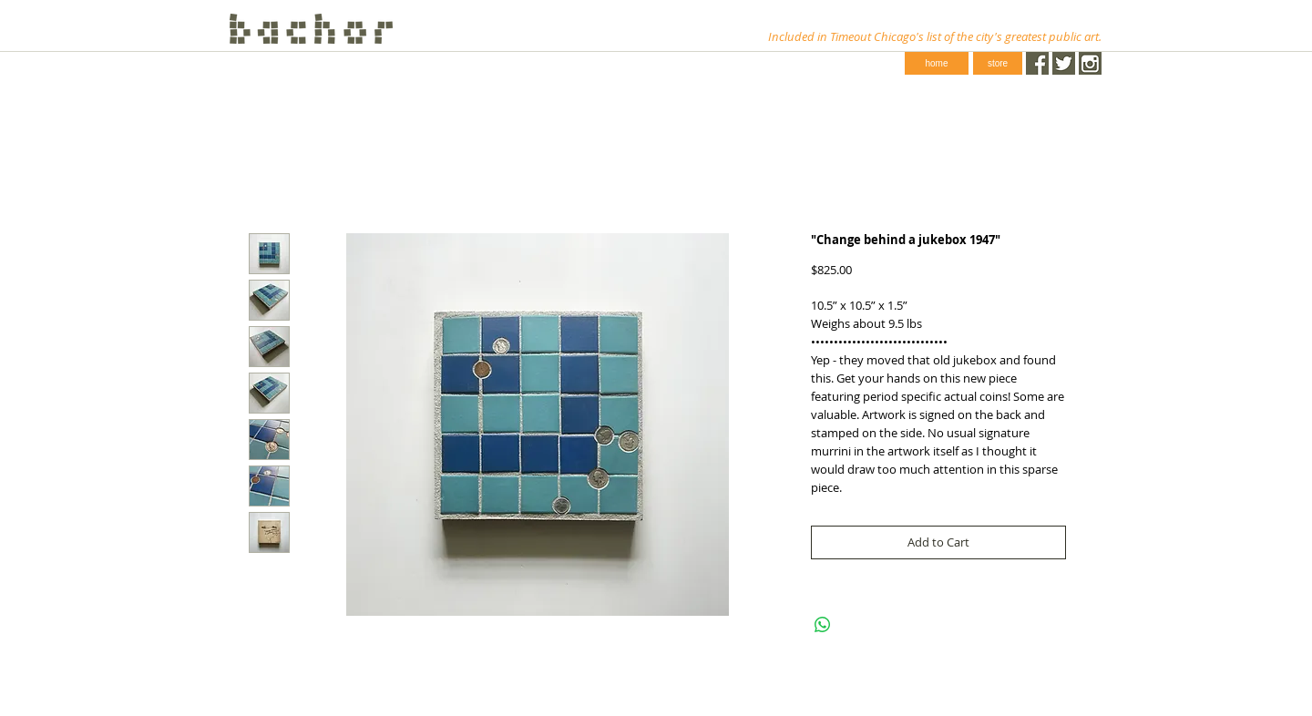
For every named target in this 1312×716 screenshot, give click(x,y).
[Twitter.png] (1063, 63)
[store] (997, 63)
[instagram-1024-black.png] (1090, 63)
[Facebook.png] (1037, 63)
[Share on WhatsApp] (823, 625)
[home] (937, 63)
